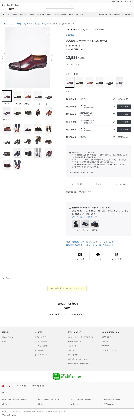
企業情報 (4, 411)
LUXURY (4, 341)
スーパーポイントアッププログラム (80, 337)
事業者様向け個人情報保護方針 (34, 411)
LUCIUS (71, 35)
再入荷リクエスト (124, 99)
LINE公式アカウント (109, 350)
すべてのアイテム (41, 355)
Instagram (105, 346)
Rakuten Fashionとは (75, 341)
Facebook (105, 341)
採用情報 (62, 411)
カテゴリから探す (41, 346)
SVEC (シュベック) (22, 24)
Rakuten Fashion (22, 7)
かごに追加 (124, 106)
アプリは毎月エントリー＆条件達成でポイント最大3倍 (114, 14)
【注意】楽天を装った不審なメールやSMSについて (67, 288)
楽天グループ (116, 1)
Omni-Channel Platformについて (79, 364)
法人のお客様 (73, 355)
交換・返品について (106, 242)
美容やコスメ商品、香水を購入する (49, 400)
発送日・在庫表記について (75, 242)
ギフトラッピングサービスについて (84, 217)
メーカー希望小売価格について (102, 245)
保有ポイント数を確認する (113, 400)
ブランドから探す (41, 337)
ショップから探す (41, 341)
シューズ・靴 (35, 24)
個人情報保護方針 (15, 411)
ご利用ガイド (73, 346)
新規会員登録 (106, 337)
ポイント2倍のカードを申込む (81, 400)
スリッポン (45, 24)
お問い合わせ (73, 350)
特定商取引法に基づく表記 (77, 359)
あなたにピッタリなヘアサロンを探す (14, 400)
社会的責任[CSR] (51, 411)
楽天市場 (128, 1)
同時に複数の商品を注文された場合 (78, 245)
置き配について (91, 242)
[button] (3, 57)
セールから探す (40, 350)
